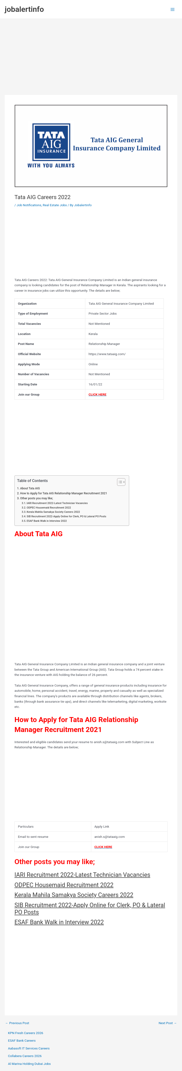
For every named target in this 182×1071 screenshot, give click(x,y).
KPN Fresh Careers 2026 (25, 1033)
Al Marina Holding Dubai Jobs (29, 1064)
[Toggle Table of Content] (119, 482)
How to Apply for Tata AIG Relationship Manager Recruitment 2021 (63, 493)
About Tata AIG (30, 488)
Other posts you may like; (36, 498)
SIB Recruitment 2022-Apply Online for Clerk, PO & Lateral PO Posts (66, 516)
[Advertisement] (91, 54)
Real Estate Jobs (55, 205)
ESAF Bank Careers (22, 1040)
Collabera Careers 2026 (25, 1056)
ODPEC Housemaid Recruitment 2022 (49, 507)
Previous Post (17, 1023)
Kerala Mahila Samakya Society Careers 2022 (53, 511)
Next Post (168, 1023)
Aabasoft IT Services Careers (29, 1048)
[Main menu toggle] (172, 9)
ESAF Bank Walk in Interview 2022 (47, 520)
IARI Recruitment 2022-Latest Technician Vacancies (57, 503)
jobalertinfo (24, 9)
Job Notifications (29, 205)
